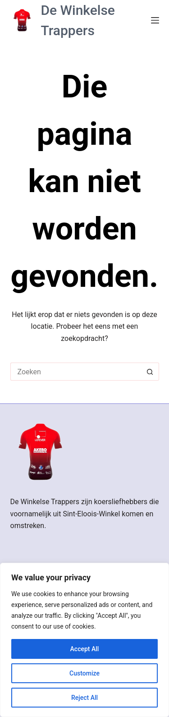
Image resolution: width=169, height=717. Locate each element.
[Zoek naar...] (75, 372)
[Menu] (155, 20)
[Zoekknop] (150, 372)
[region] (84, 640)
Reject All (84, 697)
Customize (84, 673)
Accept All (84, 649)
